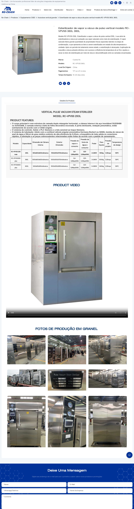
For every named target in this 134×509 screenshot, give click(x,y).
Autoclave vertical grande (47, 17)
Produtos (14, 17)
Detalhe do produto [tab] (67, 101)
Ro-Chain (5, 17)
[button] (133, 10)
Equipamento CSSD (28, 17)
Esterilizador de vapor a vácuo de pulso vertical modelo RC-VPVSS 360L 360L (88, 17)
